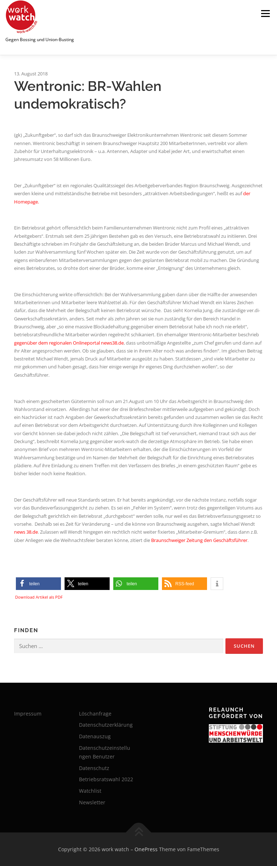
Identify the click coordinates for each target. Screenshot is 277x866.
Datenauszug (95, 736)
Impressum (27, 713)
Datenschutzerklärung (106, 724)
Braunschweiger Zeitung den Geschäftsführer (199, 540)
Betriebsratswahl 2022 (106, 779)
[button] (38, 583)
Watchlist (90, 790)
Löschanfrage (95, 713)
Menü (265, 13)
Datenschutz (94, 768)
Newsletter (92, 802)
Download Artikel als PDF (39, 597)
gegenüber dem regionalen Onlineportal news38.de (69, 343)
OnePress (146, 849)
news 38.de (26, 532)
